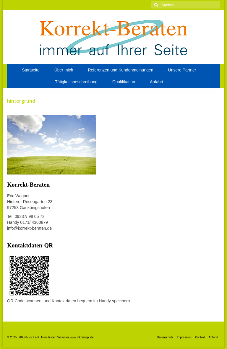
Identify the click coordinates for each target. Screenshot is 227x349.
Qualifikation (123, 81)
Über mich (63, 70)
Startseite (31, 70)
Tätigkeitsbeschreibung (76, 81)
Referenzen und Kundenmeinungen (120, 70)
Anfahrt (156, 81)
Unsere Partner (182, 70)
